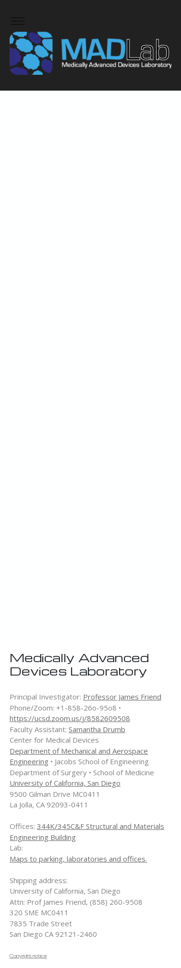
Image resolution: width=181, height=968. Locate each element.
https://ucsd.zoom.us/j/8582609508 (70, 718)
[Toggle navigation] (17, 21)
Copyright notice (28, 955)
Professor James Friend (122, 696)
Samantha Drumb (97, 729)
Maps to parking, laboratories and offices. (78, 858)
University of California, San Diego (65, 783)
